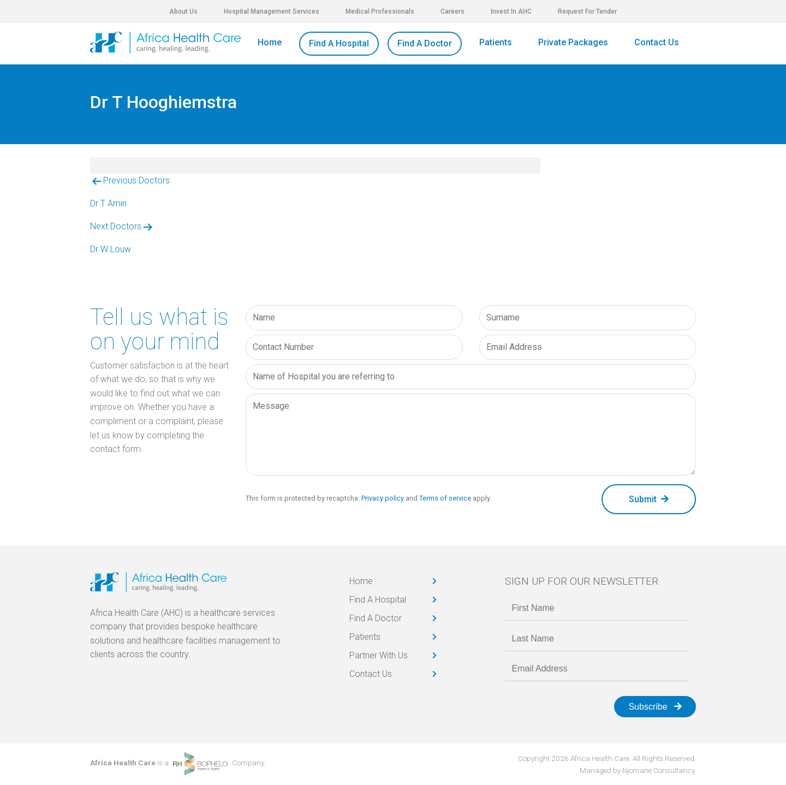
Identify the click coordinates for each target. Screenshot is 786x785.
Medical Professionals (380, 11)
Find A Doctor (424, 43)
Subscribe (655, 706)
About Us (183, 11)
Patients (495, 42)
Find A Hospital (339, 43)
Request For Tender (587, 11)
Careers (452, 11)
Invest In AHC (511, 11)
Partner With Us (378, 655)
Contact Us (656, 42)
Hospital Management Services (271, 11)
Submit (649, 499)
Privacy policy (382, 498)
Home (270, 42)
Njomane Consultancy (658, 770)
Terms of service (445, 498)
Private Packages (573, 42)
